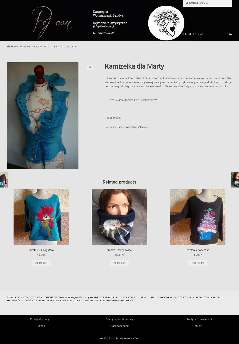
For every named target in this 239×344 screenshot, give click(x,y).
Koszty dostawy (40, 319)
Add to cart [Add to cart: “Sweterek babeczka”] (198, 262)
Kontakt (197, 326)
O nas (41, 326)
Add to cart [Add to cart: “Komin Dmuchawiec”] (119, 262)
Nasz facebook (119, 326)
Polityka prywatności (199, 319)
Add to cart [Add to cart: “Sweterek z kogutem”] (41, 262)
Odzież (47, 46)
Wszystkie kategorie (31, 46)
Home (14, 46)
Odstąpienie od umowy (119, 319)
